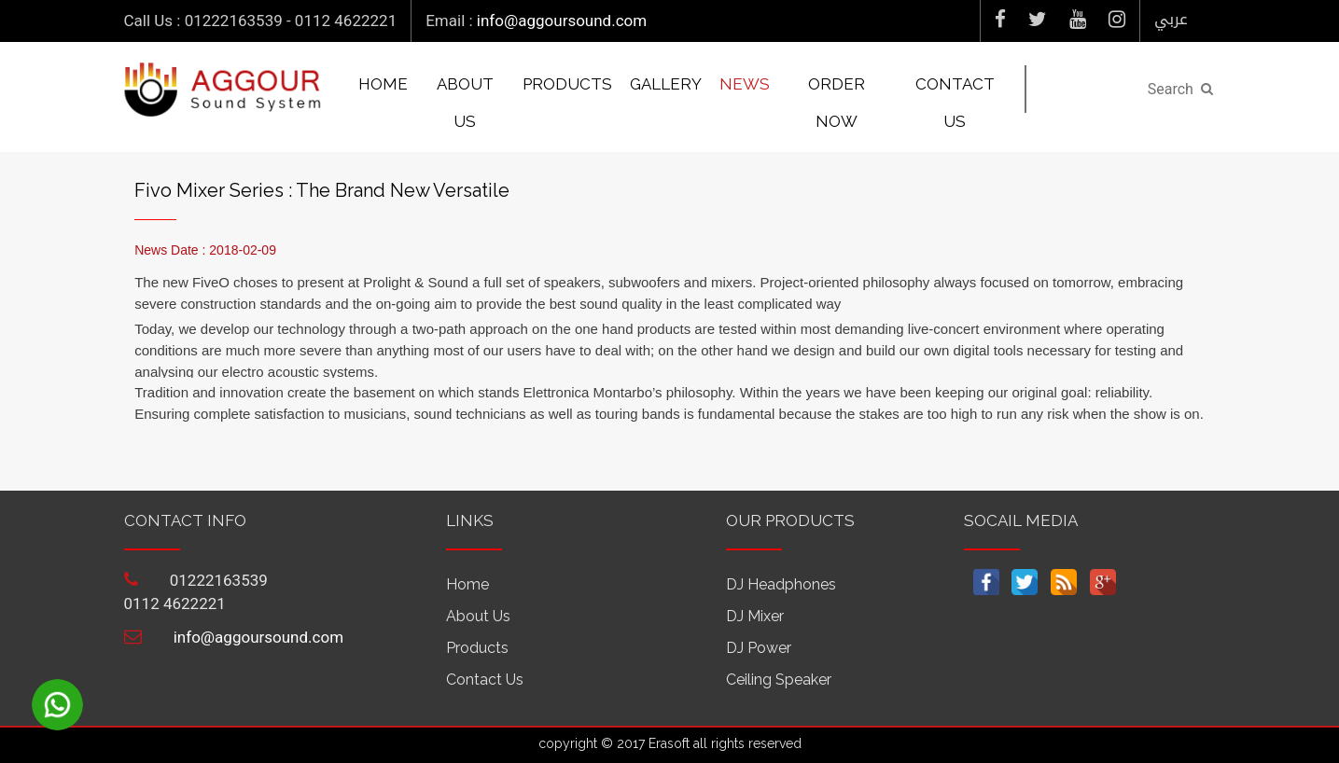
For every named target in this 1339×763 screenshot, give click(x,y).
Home (383, 84)
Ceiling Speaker (778, 679)
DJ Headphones (781, 584)
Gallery (666, 84)
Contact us (955, 103)
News (744, 84)
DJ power (758, 648)
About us (465, 103)
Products (567, 84)
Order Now (836, 103)
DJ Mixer (755, 616)
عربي (1171, 19)
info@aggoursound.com (562, 20)
